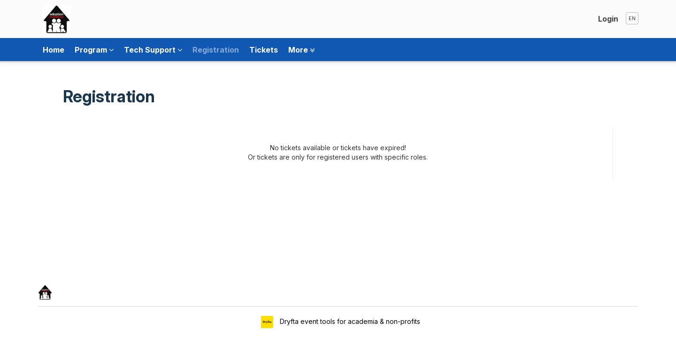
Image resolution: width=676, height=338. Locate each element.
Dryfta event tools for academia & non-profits (349, 321)
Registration (215, 49)
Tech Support (153, 49)
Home (53, 49)
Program (94, 49)
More (301, 49)
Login (608, 18)
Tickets (263, 49)
